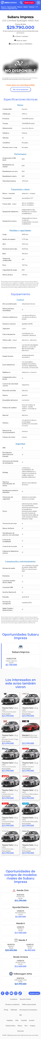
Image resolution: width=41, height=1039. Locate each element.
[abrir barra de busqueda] (21, 2)
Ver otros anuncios (20, 89)
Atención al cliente (25, 999)
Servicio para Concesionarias (28, 1010)
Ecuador (31, 1020)
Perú (26, 1026)
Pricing (6, 1010)
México (20, 1026)
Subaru (26, 7)
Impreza (31, 7)
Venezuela (20, 1031)
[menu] (38, 3)
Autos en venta (11, 7)
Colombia (24, 1020)
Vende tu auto (29, 3)
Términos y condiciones (12, 1004)
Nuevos (3, 7)
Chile (16, 1020)
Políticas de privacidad (29, 1004)
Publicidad (14, 1010)
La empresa (13, 999)
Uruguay (32, 1026)
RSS (20, 1015)
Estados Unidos (10, 1026)
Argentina (10, 1020)
